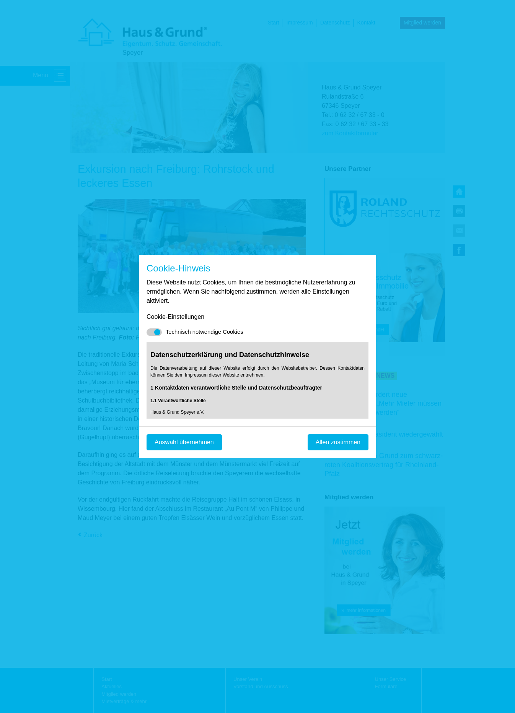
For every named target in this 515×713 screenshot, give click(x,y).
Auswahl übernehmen (184, 442)
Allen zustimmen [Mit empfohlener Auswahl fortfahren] (338, 442)
